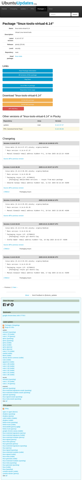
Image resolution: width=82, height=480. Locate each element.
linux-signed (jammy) (9, 439)
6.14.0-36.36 (59, 129)
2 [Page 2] (12, 287)
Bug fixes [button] (28, 79)
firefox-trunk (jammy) (9, 429)
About (27, 295)
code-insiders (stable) (10, 418)
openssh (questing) (9, 388)
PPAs (32, 9)
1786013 (6, 192)
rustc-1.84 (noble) (8, 366)
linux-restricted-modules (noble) (13, 452)
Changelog (13, 9)
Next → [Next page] (15, 287)
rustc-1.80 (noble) (8, 375)
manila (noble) (7, 353)
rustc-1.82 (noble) (8, 370)
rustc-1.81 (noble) (8, 372)
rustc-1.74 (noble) (8, 351)
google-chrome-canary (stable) (13, 431)
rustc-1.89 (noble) (8, 364)
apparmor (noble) (8, 362)
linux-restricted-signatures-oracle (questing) (17, 390)
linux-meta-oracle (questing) (12, 399)
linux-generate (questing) (11, 465)
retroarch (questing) (9, 332)
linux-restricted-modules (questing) (14, 461)
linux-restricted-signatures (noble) (14, 435)
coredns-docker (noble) (10, 471)
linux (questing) (8, 469)
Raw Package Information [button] (27, 71)
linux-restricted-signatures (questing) (15, 446)
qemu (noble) (7, 343)
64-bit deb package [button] (27, 104)
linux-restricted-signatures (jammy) (14, 433)
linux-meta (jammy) (9, 441)
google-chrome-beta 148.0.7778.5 (14, 315)
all (6, 401)
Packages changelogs (12, 325)
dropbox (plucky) (8, 416)
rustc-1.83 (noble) (8, 368)
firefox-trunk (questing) (10, 422)
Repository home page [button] (27, 90)
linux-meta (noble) (9, 456)
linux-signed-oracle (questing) (12, 397)
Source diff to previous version (14, 159)
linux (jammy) (7, 448)
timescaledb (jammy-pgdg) (11, 427)
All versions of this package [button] (28, 75)
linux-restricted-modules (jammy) (13, 437)
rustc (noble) (7, 360)
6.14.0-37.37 (59, 125)
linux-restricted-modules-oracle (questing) (16, 392)
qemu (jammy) (7, 347)
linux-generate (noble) (10, 458)
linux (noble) (7, 467)
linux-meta (18, 56)
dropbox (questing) (9, 414)
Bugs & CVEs (9, 327)
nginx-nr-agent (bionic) (10, 412)
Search (75, 14)
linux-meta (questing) (10, 463)
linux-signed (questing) (10, 450)
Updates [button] (24, 9)
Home (4, 9)
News (51, 9)
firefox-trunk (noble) (9, 424)
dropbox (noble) (8, 420)
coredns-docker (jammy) (11, 473)
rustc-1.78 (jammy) (9, 336)
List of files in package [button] (27, 85)
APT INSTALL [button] (13, 108)
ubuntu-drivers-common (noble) (13, 358)
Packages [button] (42, 9)
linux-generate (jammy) (10, 444)
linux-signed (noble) (9, 454)
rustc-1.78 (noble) (8, 334)
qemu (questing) (8, 338)
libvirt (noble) (7, 355)
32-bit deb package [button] (27, 100)
